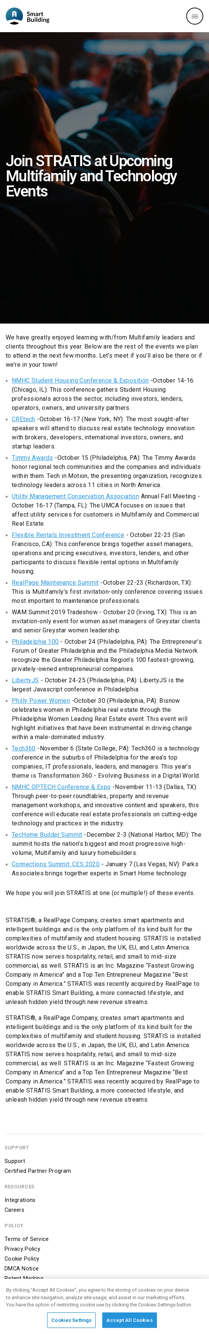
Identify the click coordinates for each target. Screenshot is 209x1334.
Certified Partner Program (38, 1171)
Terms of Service (27, 1239)
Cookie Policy (22, 1259)
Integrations (20, 1200)
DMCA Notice (22, 1269)
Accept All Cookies (129, 1322)
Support (15, 1161)
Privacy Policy (22, 1249)
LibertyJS (25, 680)
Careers (14, 1210)
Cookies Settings (71, 1322)
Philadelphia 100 (35, 641)
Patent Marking (24, 1278)
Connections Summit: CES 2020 (56, 864)
